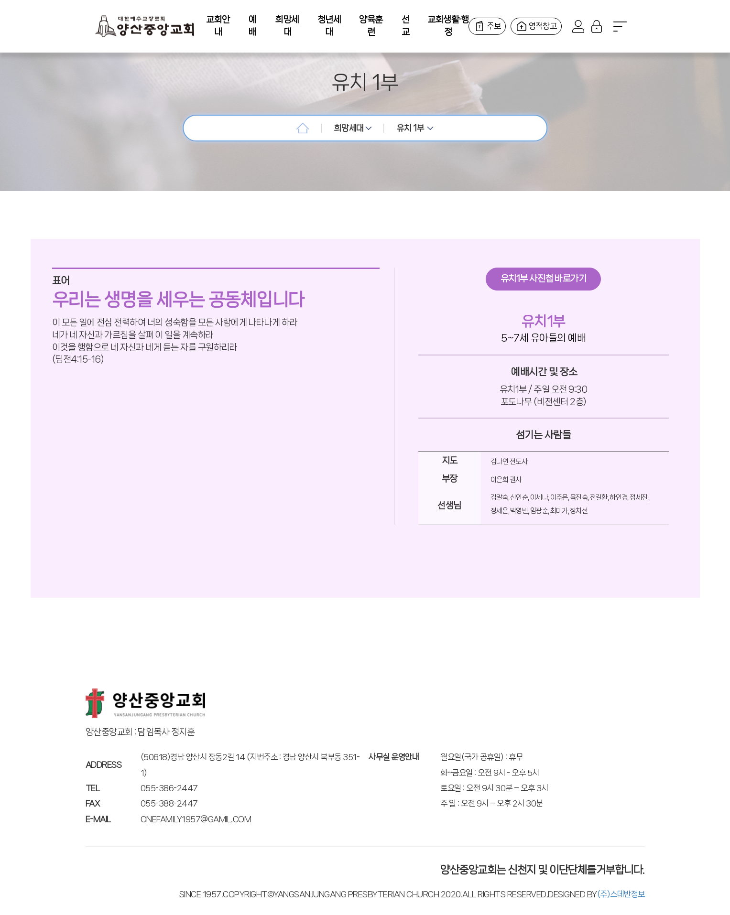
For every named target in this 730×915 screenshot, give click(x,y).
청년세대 (329, 26)
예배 (253, 26)
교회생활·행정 (448, 26)
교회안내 (218, 26)
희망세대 (287, 26)
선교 (406, 26)
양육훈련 (371, 26)
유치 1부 (415, 128)
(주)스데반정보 (621, 894)
